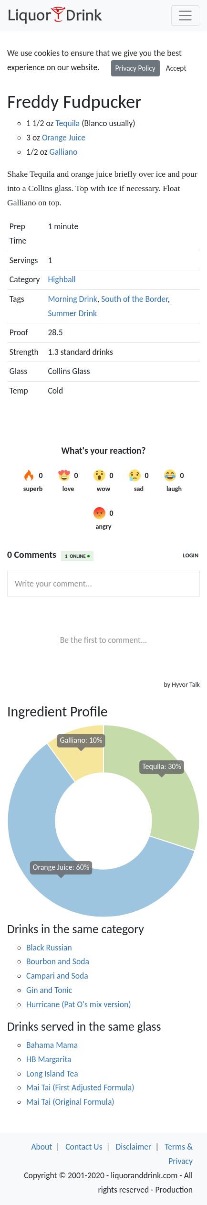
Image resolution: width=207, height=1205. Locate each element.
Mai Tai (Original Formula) (70, 1102)
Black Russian (49, 947)
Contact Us (83, 1146)
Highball (61, 279)
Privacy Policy (135, 68)
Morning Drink (72, 299)
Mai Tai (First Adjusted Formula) (80, 1087)
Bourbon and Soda (57, 961)
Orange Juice (63, 137)
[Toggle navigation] (185, 15)
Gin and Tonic (49, 990)
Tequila (67, 123)
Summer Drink (72, 313)
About (41, 1146)
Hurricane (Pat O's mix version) (78, 1004)
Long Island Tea (52, 1073)
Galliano (64, 152)
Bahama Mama (52, 1045)
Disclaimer (134, 1146)
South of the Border (134, 299)
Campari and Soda (57, 975)
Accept (176, 68)
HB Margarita (49, 1059)
